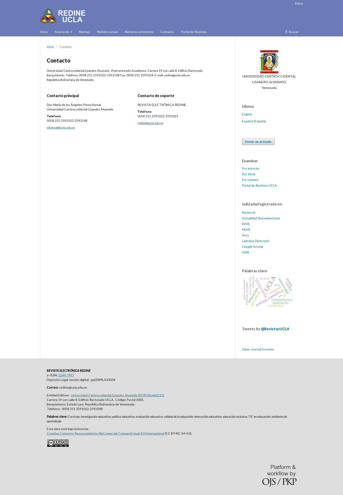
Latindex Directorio (255, 241)
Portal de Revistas (194, 32)
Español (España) (254, 121)
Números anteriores (139, 32)
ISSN (245, 252)
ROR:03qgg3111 (151, 395)
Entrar (299, 3)
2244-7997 (66, 375)
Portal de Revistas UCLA (259, 185)
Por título (248, 174)
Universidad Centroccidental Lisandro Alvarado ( (105, 395)
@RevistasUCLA (275, 329)
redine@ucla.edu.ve (150, 123)
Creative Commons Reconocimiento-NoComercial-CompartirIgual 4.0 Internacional (105, 433)
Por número (250, 180)
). (164, 395)
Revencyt (249, 212)
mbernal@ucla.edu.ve (61, 127)
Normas (84, 32)
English (247, 114)
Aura (245, 235)
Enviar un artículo (258, 141)
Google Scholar (253, 246)
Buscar (293, 32)
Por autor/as (250, 168)
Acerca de (62, 32)
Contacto (167, 32)
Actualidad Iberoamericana (261, 218)
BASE (246, 224)
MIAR (246, 229)
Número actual (107, 32)
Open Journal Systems (258, 349)
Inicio (44, 32)
